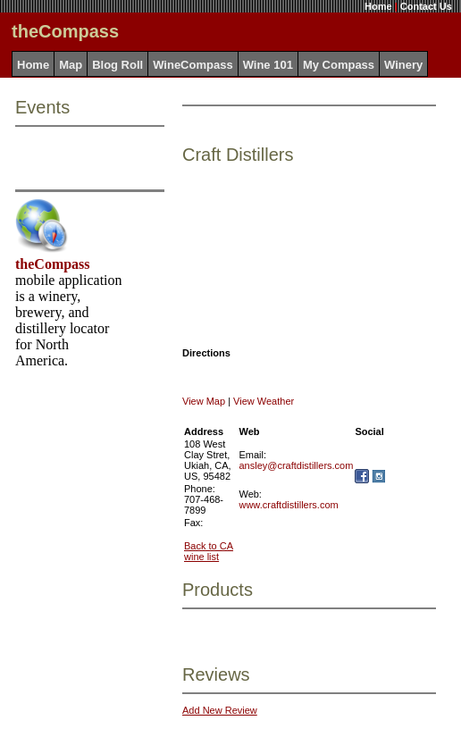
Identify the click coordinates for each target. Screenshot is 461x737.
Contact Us (426, 6)
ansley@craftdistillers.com (296, 465)
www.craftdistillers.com (288, 504)
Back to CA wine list (208, 551)
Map (70, 64)
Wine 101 (268, 64)
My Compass (338, 64)
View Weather (263, 401)
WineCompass (192, 64)
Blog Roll (117, 64)
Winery (403, 64)
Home (378, 6)
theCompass (52, 264)
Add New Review (219, 710)
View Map (203, 401)
